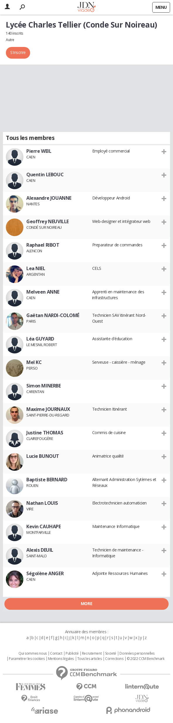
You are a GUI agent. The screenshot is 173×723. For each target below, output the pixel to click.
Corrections (114, 659)
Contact (56, 653)
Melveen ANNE (42, 292)
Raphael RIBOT (42, 245)
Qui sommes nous (32, 653)
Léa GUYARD (40, 339)
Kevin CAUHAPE (43, 526)
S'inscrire (18, 52)
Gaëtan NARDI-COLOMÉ (52, 315)
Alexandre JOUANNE (48, 198)
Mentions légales (61, 659)
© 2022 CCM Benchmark (146, 659)
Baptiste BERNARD (46, 479)
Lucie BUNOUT (42, 456)
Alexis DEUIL (39, 550)
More (86, 603)
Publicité (72, 653)
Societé (110, 653)
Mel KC (34, 362)
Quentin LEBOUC (45, 174)
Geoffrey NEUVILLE (47, 221)
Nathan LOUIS (42, 503)
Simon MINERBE (43, 385)
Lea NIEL (35, 268)
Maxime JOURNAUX (48, 409)
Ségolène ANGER (45, 573)
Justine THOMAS (44, 432)
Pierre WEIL (38, 151)
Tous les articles (89, 659)
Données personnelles (137, 653)
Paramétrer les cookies (26, 659)
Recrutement (92, 653)
